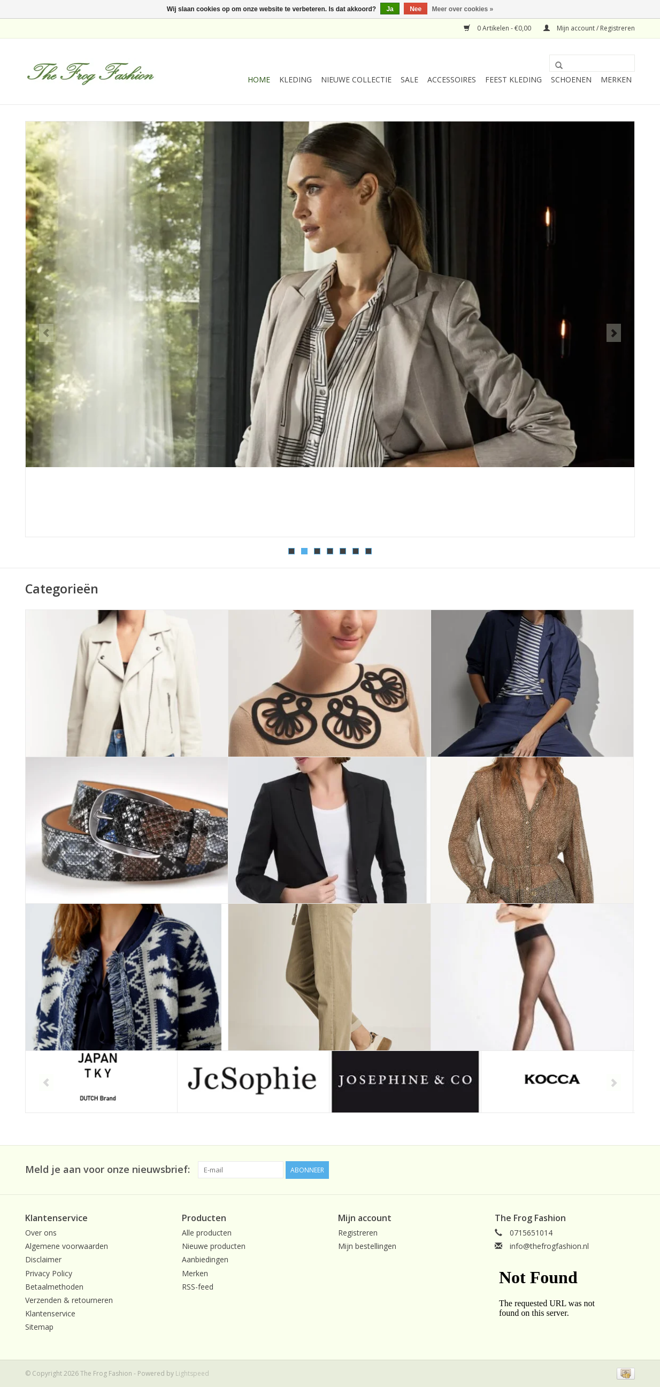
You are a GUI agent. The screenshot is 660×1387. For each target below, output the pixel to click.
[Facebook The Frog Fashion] (626, 1169)
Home (259, 79)
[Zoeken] (592, 63)
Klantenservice (50, 1312)
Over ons (41, 1231)
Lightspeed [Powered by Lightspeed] (192, 1372)
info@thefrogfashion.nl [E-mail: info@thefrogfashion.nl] (549, 1245)
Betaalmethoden (54, 1286)
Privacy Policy (48, 1272)
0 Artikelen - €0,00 (498, 28)
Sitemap (39, 1326)
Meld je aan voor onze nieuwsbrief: (107, 1169)
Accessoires (451, 79)
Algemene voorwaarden (66, 1245)
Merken (616, 79)
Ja (389, 9)
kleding (295, 79)
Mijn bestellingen (367, 1245)
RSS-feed (197, 1286)
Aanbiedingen (205, 1259)
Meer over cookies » (463, 9)
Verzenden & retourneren (69, 1299)
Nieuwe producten (213, 1245)
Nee (415, 9)
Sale (409, 79)
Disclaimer (43, 1259)
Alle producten (207, 1231)
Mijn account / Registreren (589, 28)
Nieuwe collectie (356, 79)
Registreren (358, 1231)
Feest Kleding (513, 79)
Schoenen (571, 79)
